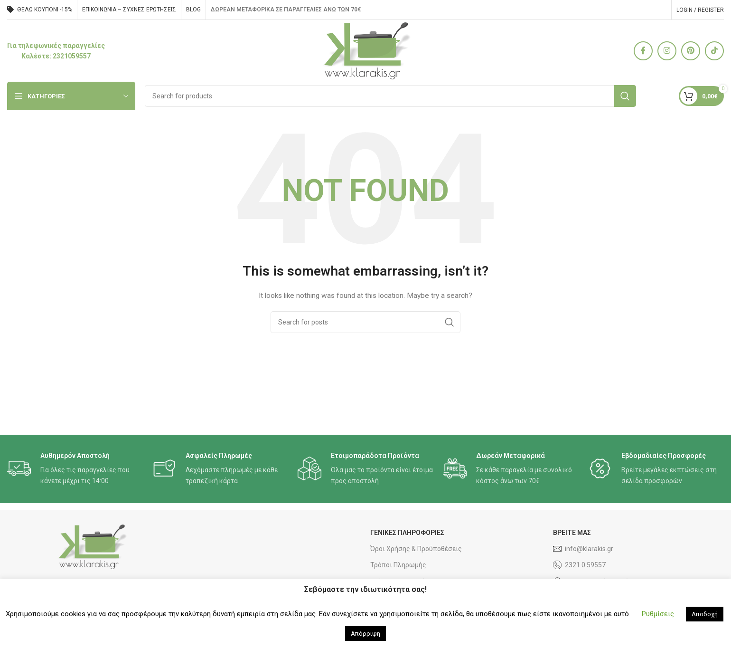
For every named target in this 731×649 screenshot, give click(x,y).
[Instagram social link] (666, 50)
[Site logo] (365, 50)
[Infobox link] (56, 51)
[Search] (390, 96)
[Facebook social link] (643, 50)
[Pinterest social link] (690, 50)
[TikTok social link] (714, 50)
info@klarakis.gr (583, 548)
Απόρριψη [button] (365, 633)
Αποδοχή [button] (705, 614)
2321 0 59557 (579, 565)
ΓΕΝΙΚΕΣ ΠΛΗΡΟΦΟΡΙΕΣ (407, 532)
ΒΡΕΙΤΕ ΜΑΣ (572, 532)
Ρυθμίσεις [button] (658, 614)
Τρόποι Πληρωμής (398, 565)
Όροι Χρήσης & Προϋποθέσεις (416, 549)
